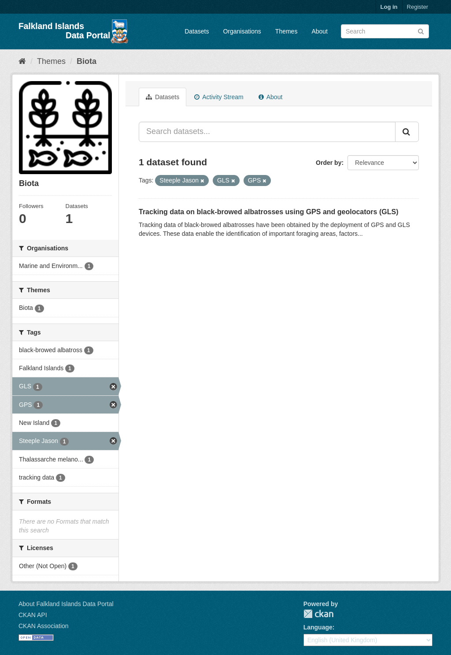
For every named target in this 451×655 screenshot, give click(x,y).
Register (417, 7)
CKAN (318, 613)
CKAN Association (43, 625)
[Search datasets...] (267, 132)
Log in (389, 7)
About (319, 31)
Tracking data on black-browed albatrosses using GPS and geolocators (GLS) (268, 212)
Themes (286, 31)
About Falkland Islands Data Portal (66, 603)
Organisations (242, 31)
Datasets (197, 31)
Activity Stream (218, 96)
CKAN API (32, 614)
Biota (86, 61)
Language (318, 627)
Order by (328, 162)
